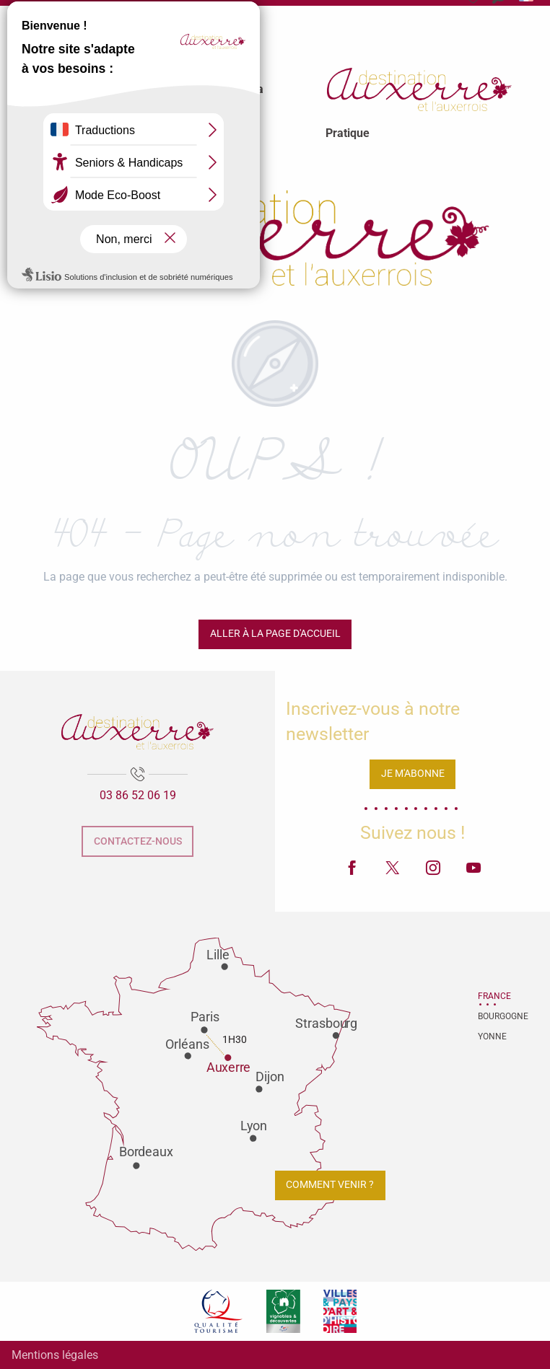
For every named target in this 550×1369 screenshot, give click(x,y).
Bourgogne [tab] (496, 1016)
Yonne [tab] (492, 1036)
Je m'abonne (413, 773)
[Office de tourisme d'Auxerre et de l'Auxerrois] (275, 235)
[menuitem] (99, 89)
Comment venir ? (330, 1185)
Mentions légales (55, 1355)
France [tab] (494, 996)
